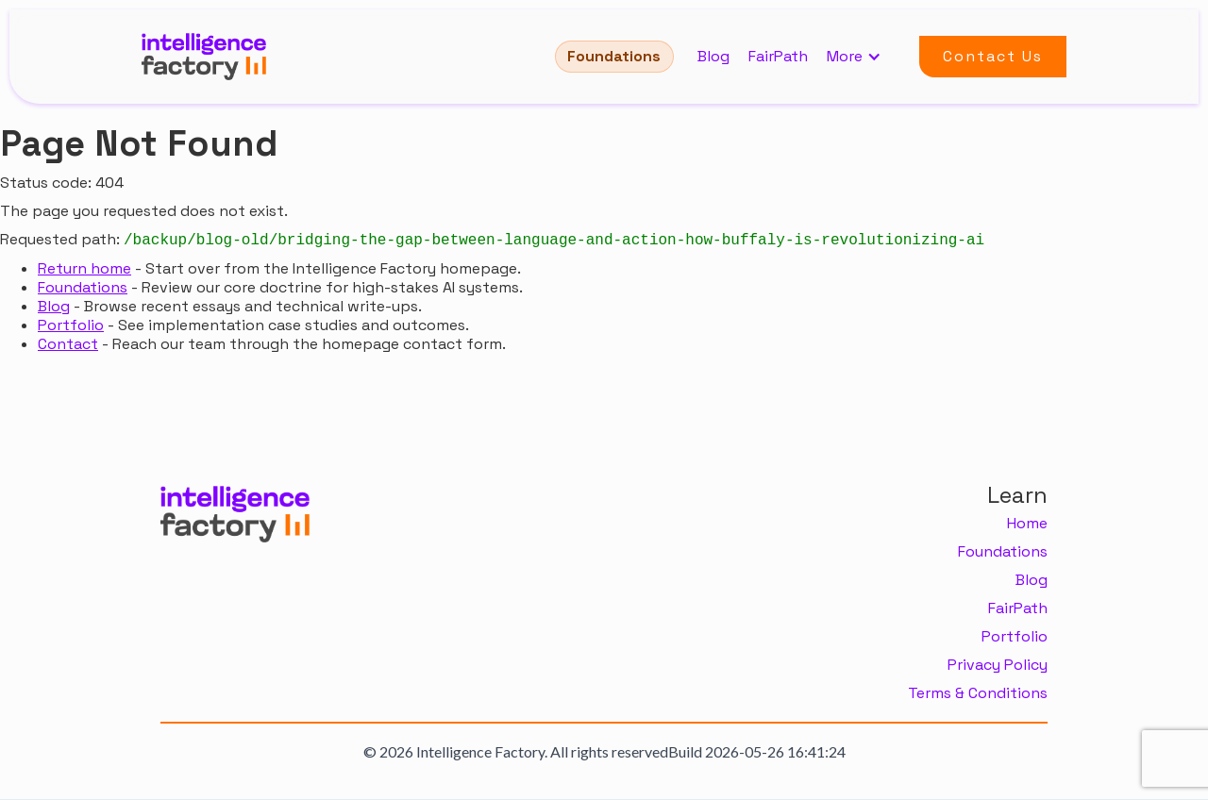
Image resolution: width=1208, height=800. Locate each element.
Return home (84, 268)
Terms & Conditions (978, 693)
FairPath (778, 56)
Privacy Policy (998, 665)
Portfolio (71, 325)
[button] (863, 56)
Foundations (614, 56)
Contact (68, 344)
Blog (713, 56)
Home (1027, 523)
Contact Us (993, 56)
